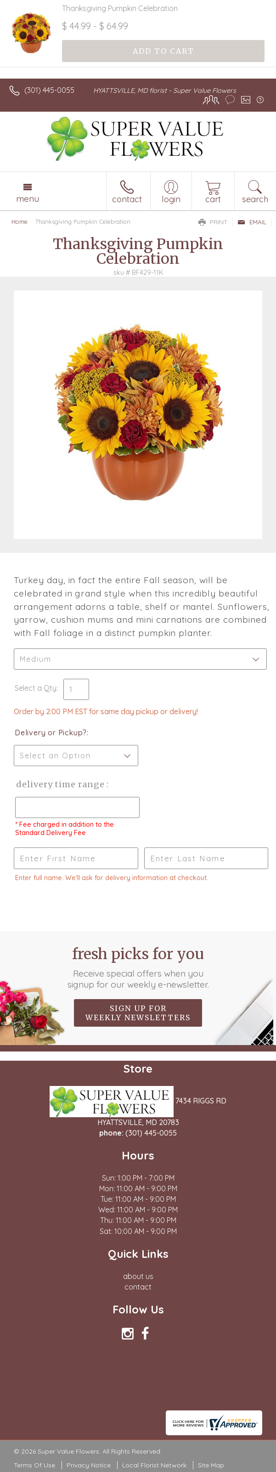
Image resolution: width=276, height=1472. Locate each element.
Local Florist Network (154, 1465)
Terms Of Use (34, 1465)
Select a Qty (35, 688)
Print (213, 222)
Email (251, 222)
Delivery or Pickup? (51, 732)
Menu (27, 198)
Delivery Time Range (60, 784)
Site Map (211, 1465)
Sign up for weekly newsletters (138, 1013)
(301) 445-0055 (49, 90)
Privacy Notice (89, 1465)
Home (19, 221)
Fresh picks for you (138, 967)
